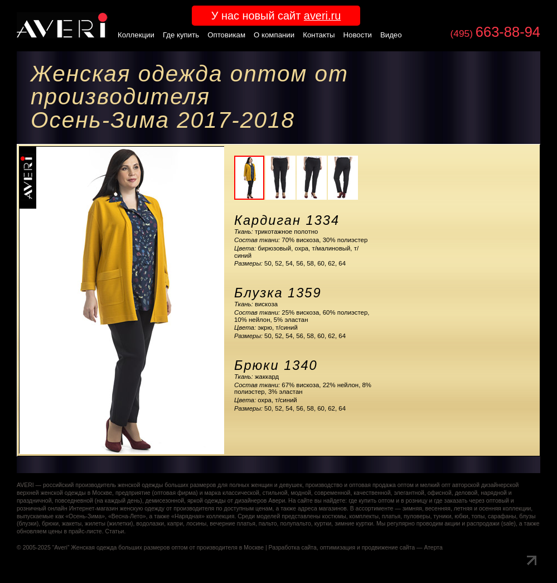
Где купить (181, 35)
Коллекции (136, 35)
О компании (274, 35)
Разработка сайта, (293, 548)
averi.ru (322, 15)
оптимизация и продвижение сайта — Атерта (381, 548)
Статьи (114, 531)
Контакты (319, 35)
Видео (391, 35)
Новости (357, 35)
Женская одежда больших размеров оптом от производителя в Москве (167, 548)
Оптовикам (226, 35)
